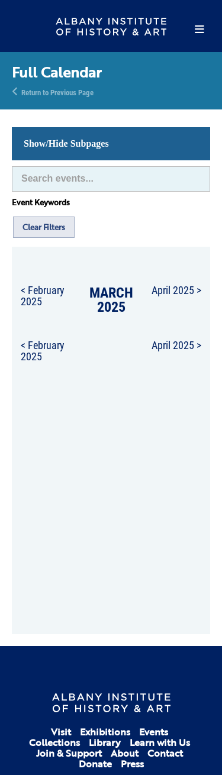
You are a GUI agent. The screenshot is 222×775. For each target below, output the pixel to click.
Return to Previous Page (57, 91)
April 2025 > (176, 290)
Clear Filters (43, 227)
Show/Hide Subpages (66, 143)
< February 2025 (43, 295)
